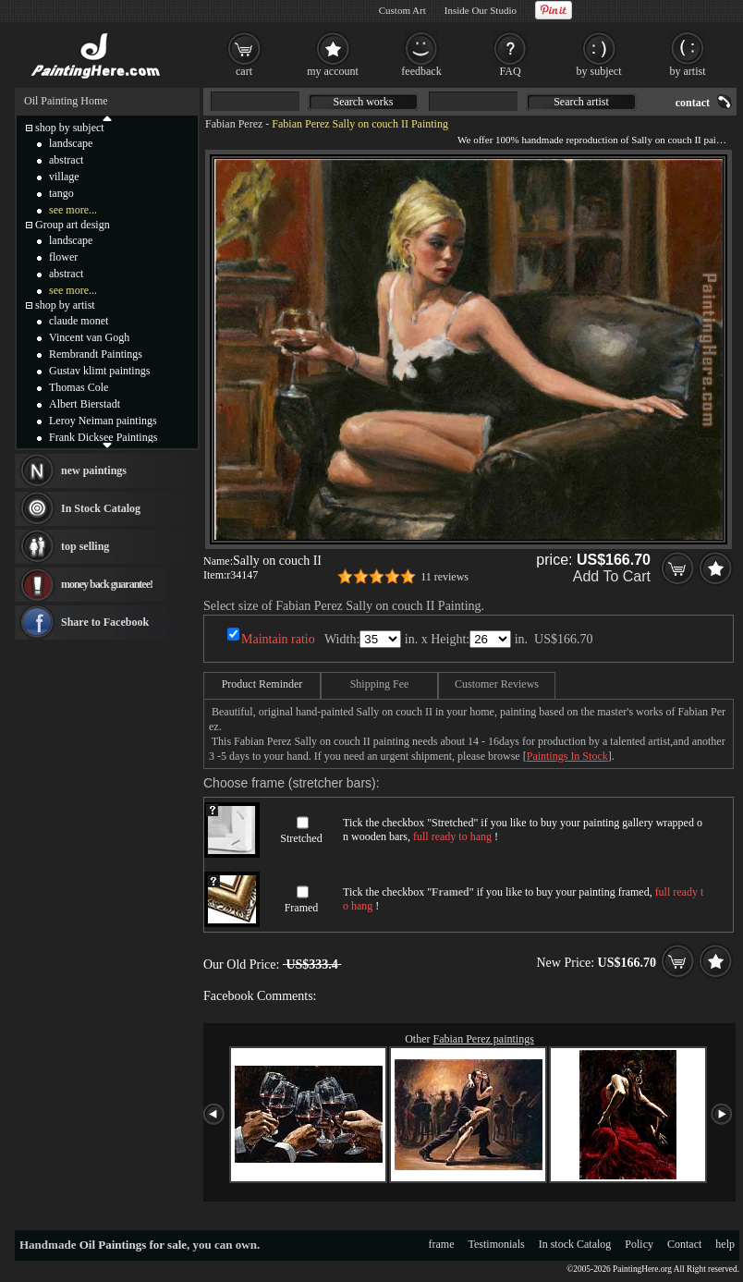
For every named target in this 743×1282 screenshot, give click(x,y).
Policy (639, 1244)
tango (61, 193)
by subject (599, 71)
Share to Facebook (105, 622)
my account (333, 71)
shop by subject (69, 127)
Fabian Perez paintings (483, 1038)
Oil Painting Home (66, 100)
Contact (684, 1244)
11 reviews (444, 576)
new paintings (94, 470)
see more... (73, 209)
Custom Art (402, 10)
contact (693, 102)
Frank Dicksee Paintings (103, 437)
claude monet (78, 320)
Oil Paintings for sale (133, 1244)
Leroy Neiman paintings (103, 420)
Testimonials (497, 1244)
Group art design (72, 224)
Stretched (301, 838)
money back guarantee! (106, 584)
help (725, 1244)
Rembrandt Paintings (95, 354)
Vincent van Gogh (89, 337)
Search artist (581, 101)
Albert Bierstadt (84, 403)
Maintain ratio (278, 639)
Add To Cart (612, 576)
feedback (421, 71)
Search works (364, 101)
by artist (688, 71)
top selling (85, 546)
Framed (302, 907)
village (64, 176)
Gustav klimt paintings (99, 370)
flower (63, 256)
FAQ (509, 71)
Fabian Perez (233, 123)
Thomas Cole (78, 387)
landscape (70, 143)
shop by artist (65, 305)
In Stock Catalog (100, 508)
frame (442, 1244)
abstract (66, 159)
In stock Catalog (575, 1244)
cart (244, 71)
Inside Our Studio (481, 10)
